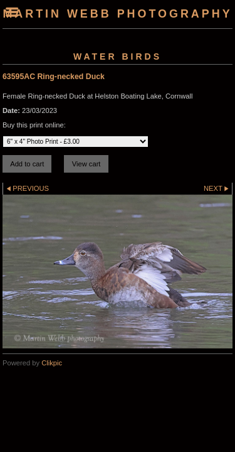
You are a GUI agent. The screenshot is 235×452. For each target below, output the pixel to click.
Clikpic (51, 363)
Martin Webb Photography (117, 14)
